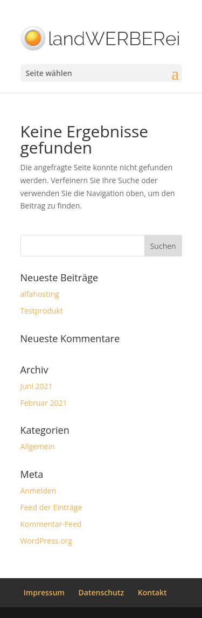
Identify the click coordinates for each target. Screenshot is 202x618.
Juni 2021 (36, 386)
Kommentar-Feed (51, 524)
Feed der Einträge (51, 507)
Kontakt (152, 592)
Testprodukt (41, 310)
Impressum (44, 592)
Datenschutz (101, 592)
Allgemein (37, 446)
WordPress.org (46, 541)
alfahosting (39, 294)
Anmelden (38, 490)
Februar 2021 (43, 403)
